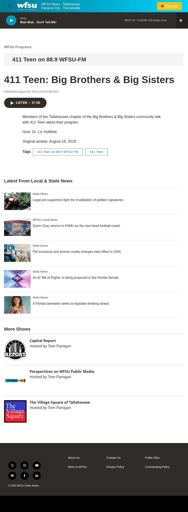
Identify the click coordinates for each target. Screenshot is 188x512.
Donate (171, 6)
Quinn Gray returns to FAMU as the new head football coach (76, 226)
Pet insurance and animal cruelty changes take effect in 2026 (77, 251)
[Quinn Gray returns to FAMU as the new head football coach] (17, 227)
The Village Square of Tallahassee (60, 402)
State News (40, 193)
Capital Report (43, 340)
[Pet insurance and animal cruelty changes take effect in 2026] (17, 253)
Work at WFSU (77, 467)
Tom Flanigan (59, 345)
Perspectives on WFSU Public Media (62, 371)
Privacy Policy (115, 467)
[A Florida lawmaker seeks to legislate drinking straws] (17, 305)
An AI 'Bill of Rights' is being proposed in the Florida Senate (76, 277)
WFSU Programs (17, 47)
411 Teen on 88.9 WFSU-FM (49, 59)
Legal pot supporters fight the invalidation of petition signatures (78, 200)
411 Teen (96, 151)
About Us (74, 457)
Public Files (152, 457)
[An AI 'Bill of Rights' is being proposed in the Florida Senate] (17, 279)
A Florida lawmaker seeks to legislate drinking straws (71, 303)
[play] (11, 20)
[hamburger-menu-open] (10, 6)
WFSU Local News (45, 219)
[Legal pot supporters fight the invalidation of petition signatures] (17, 201)
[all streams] (182, 20)
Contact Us (113, 457)
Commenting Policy (157, 467)
